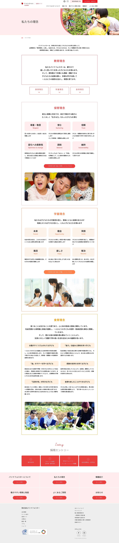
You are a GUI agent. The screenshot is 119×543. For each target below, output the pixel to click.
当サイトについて (79, 508)
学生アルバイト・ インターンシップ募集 (69, 462)
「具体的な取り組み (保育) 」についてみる (59, 166)
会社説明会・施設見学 (90, 1)
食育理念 (80, 89)
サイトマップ (78, 510)
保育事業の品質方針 (80, 517)
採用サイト (39, 3)
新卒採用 (31, 462)
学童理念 (59, 89)
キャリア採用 (50, 462)
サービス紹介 (25, 514)
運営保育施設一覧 (76, 1)
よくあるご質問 (93, 6)
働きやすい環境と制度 (74, 6)
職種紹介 (85, 6)
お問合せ (24, 519)
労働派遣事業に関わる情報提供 (83, 520)
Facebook (78, 535)
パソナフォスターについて (53, 6)
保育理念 (39, 89)
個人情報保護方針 (79, 513)
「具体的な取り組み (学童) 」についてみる (59, 272)
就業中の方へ (78, 522)
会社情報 (24, 512)
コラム (23, 523)
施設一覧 (64, 6)
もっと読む (20, 482)
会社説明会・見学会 (88, 462)
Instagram (84, 535)
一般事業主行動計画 (80, 515)
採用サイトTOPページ (22, 37)
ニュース (24, 526)
